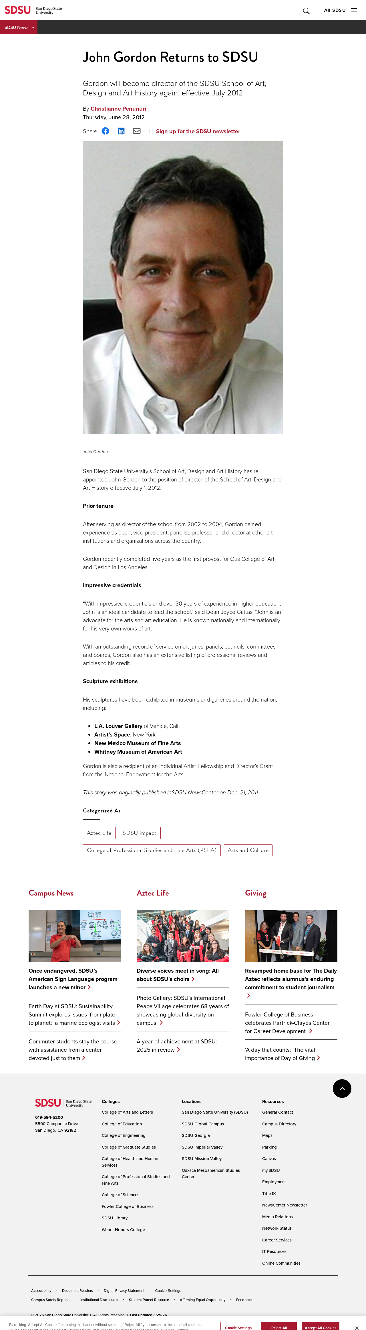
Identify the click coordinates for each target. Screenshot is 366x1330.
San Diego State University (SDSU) (215, 1112)
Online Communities (281, 1263)
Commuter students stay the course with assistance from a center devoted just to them (73, 1049)
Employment (274, 1182)
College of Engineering (124, 1135)
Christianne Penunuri (118, 108)
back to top (342, 1088)
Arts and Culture (248, 850)
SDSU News (16, 27)
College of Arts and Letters (127, 1112)
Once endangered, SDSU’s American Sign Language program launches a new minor (73, 979)
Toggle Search (307, 10)
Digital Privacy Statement (124, 1290)
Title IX (269, 1193)
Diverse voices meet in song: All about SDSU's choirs (178, 975)
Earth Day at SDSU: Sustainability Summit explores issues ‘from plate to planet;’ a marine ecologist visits (72, 1014)
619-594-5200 (49, 1117)
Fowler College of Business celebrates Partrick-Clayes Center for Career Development (287, 1022)
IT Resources (274, 1251)
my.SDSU (271, 1170)
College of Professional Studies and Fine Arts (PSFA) (152, 850)
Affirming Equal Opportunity (202, 1299)
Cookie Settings (168, 1290)
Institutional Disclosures (99, 1299)
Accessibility (41, 1290)
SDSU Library (115, 1218)
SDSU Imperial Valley (202, 1147)
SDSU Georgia (196, 1135)
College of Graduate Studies (129, 1147)
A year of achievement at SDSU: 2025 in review (177, 1045)
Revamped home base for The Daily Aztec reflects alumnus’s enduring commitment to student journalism (291, 979)
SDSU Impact (140, 833)
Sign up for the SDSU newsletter (198, 131)
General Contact (277, 1112)
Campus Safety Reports (50, 1299)
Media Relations (277, 1217)
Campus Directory (279, 1124)
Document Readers (77, 1290)
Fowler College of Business (128, 1206)
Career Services (277, 1240)
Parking (269, 1147)
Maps (267, 1135)
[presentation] (110, 1101)
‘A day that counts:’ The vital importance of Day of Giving (280, 1053)
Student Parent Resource (149, 1299)
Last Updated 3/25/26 (148, 1315)
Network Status (277, 1228)
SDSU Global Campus (203, 1124)
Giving (255, 893)
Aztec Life (99, 833)
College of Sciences (120, 1195)
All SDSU (340, 10)
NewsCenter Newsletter (284, 1205)
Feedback (244, 1299)
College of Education (122, 1124)
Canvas (269, 1158)
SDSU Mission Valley (202, 1158)
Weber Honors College (123, 1230)
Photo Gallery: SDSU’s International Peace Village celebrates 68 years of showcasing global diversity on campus (183, 1010)
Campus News (51, 893)
